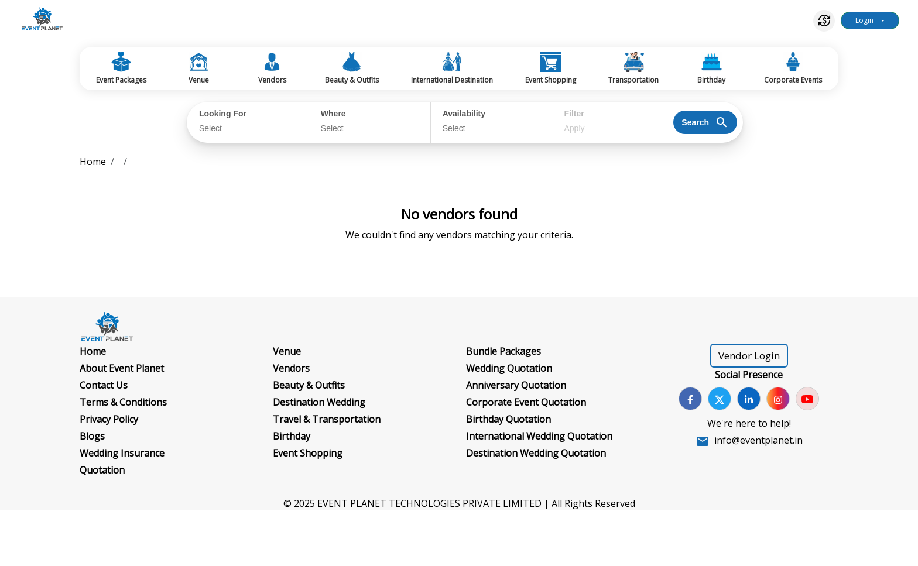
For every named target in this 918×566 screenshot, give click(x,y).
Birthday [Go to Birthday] (291, 436)
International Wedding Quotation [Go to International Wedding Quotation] (539, 436)
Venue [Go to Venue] (287, 351)
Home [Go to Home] (93, 351)
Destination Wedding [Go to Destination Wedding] (319, 402)
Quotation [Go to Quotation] (102, 470)
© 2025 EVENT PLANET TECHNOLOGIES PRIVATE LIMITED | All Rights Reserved (459, 503)
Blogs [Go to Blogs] (92, 436)
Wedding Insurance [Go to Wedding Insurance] (122, 453)
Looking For (222, 113)
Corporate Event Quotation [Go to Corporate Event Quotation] (526, 402)
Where (333, 113)
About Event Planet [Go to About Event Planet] (122, 368)
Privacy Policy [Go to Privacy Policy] (109, 419)
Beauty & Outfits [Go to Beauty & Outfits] (309, 385)
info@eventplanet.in (758, 440)
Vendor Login (749, 355)
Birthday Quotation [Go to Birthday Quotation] (508, 419)
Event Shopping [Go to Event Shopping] (307, 453)
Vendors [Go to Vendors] (291, 368)
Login (864, 20)
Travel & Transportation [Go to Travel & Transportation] (327, 419)
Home (93, 161)
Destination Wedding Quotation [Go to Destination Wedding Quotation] (536, 453)
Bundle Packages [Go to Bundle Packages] (503, 351)
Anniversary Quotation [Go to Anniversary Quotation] (516, 385)
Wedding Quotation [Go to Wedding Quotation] (509, 368)
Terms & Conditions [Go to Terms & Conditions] (123, 402)
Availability (464, 113)
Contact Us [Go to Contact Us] (104, 385)
